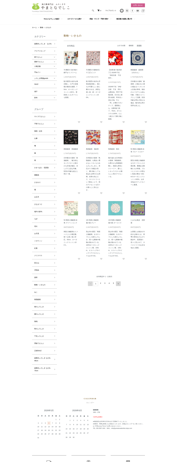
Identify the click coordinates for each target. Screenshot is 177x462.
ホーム (34, 30)
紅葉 (35, 197)
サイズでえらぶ (39, 106)
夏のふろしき (39, 243)
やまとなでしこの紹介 (51, 19)
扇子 (35, 83)
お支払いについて (128, 386)
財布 (35, 88)
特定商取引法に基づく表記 (114, 427)
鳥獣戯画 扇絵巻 (92, 151)
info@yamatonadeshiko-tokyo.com (121, 344)
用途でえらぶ (39, 263)
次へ (117, 285)
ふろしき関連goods (41, 74)
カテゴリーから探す (74, 19)
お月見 (36, 187)
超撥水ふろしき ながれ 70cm (42, 282)
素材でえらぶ (39, 59)
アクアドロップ (39, 50)
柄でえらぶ (38, 55)
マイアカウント (110, 10)
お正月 (36, 162)
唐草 (35, 217)
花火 (35, 182)
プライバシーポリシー (113, 431)
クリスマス (38, 202)
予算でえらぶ (39, 111)
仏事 (35, 121)
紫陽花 (36, 147)
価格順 (131, 48)
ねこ (35, 228)
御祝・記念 (38, 116)
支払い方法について (112, 423)
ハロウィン (38, 192)
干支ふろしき (39, 258)
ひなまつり (38, 167)
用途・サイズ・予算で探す (99, 19)
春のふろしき (39, 238)
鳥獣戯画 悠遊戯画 (71, 151)
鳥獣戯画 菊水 (113, 151)
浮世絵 (36, 212)
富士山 (36, 207)
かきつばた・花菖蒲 (41, 142)
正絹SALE (38, 268)
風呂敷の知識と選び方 (124, 19)
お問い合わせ (138, 5)
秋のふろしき (39, 253)
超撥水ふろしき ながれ (43, 45)
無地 (35, 248)
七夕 (35, 177)
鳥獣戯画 (37, 233)
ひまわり (37, 152)
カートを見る (138, 416)
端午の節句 (38, 172)
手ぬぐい (37, 69)
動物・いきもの (45, 30)
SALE (36, 78)
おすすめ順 (121, 48)
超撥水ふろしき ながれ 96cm (42, 274)
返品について (88, 386)
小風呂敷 (37, 64)
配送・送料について (49, 386)
